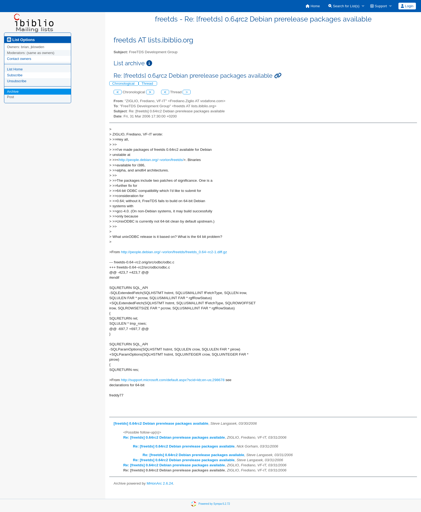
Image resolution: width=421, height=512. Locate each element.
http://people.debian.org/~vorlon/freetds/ (151, 160)
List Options (21, 40)
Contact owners (19, 59)
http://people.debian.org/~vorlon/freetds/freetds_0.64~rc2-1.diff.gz (174, 252)
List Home (15, 69)
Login (407, 6)
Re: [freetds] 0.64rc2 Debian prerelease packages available (174, 437)
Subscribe (15, 75)
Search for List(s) (344, 6)
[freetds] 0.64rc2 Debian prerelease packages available (161, 423)
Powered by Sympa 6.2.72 (214, 503)
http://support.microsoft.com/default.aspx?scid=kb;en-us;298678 (172, 380)
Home (313, 6)
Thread (147, 83)
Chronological (124, 83)
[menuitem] (312, 6)
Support (378, 6)
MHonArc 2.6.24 (160, 483)
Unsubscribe (16, 81)
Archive (13, 91)
